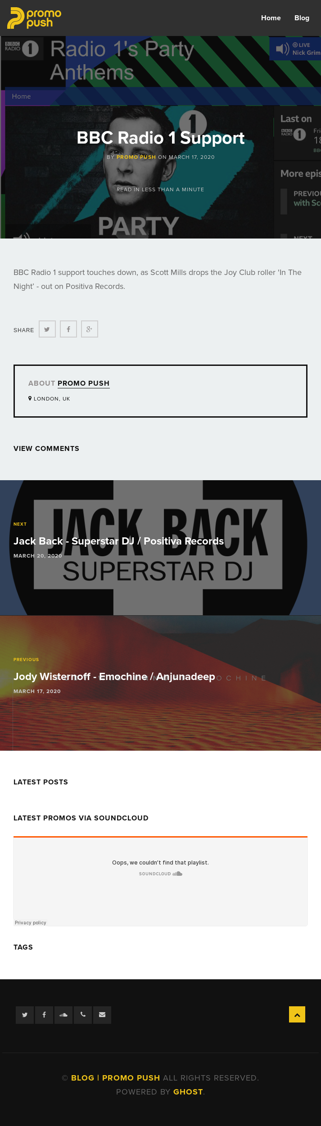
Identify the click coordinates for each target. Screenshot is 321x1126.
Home (271, 18)
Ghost (188, 1092)
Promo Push (136, 157)
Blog (301, 18)
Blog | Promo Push (117, 1078)
